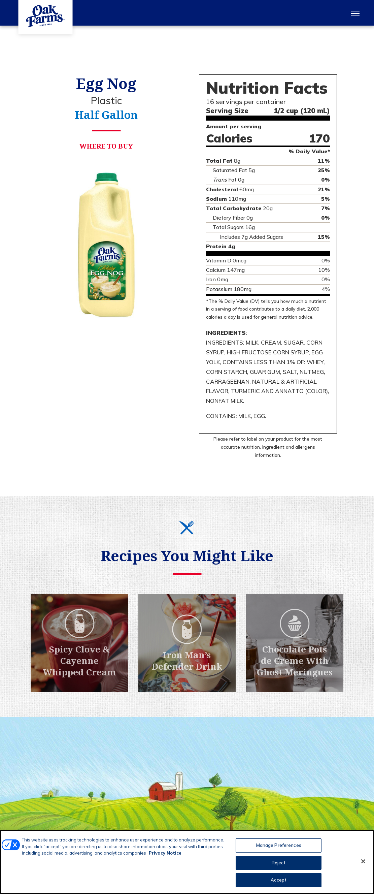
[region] (187, 862)
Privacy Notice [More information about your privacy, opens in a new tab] (165, 853)
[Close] (363, 861)
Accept (278, 880)
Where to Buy (106, 148)
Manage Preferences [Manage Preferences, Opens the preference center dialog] (278, 845)
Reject (279, 862)
